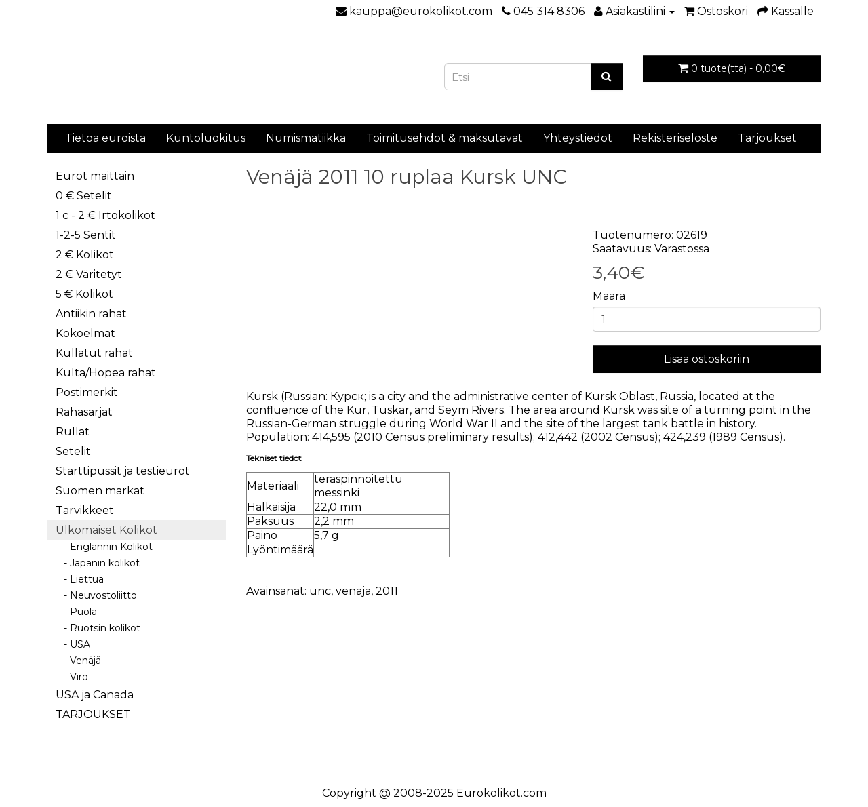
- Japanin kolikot (98, 563)
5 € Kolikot (84, 294)
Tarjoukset (767, 138)
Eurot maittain (95, 176)
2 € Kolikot (85, 254)
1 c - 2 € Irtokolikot (105, 215)
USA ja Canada (95, 694)
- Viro (72, 677)
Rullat (73, 431)
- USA (73, 644)
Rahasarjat (84, 412)
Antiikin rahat (91, 313)
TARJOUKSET (93, 714)
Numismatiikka (306, 138)
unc (320, 591)
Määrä (609, 296)
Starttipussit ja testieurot (123, 471)
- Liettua (80, 579)
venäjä (353, 591)
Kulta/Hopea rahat (106, 372)
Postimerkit (87, 392)
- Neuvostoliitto (96, 595)
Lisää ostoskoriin (706, 359)
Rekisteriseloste (675, 138)
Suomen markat (100, 490)
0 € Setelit (84, 195)
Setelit (73, 451)
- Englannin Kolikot (104, 546)
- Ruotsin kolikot (98, 628)
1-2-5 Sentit (86, 235)
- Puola (76, 612)
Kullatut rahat (94, 353)
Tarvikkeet (85, 510)
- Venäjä (78, 660)
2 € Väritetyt (89, 274)
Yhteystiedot (577, 138)
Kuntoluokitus (205, 138)
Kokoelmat (85, 333)
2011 (387, 591)
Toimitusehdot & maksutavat (444, 138)
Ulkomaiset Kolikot (106, 530)
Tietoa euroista (105, 138)
